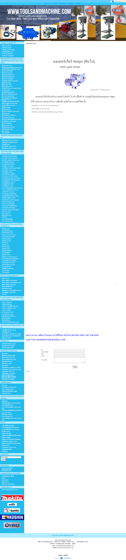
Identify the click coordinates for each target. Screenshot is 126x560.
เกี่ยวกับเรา (71, 3)
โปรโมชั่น (54, 3)
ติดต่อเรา (78, 3)
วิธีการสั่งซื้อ (62, 3)
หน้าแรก (47, 3)
